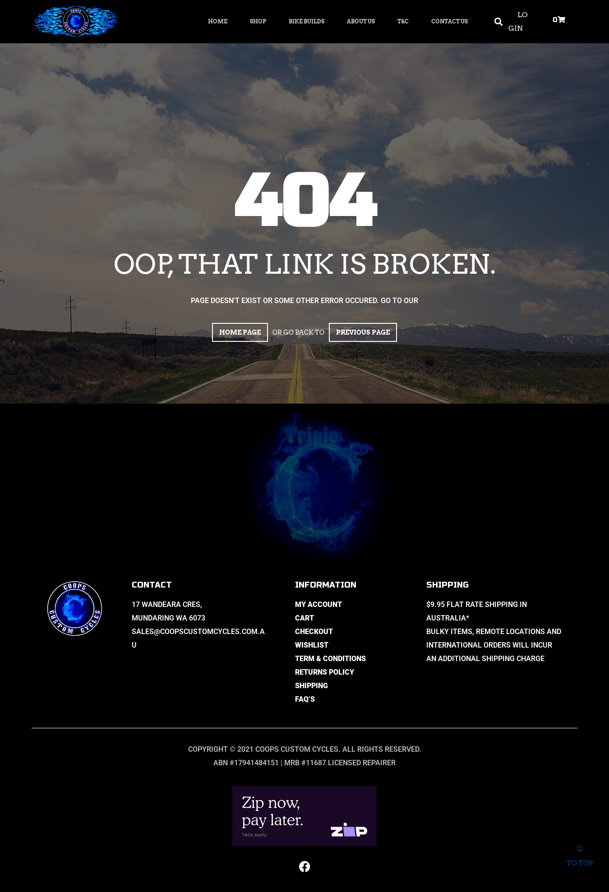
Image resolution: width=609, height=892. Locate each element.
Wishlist (311, 645)
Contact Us (449, 21)
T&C (403, 21)
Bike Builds (306, 21)
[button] (498, 21)
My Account (318, 604)
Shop (258, 21)
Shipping (311, 685)
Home (217, 21)
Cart (304, 618)
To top (579, 857)
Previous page (363, 332)
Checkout (314, 631)
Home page (240, 332)
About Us (361, 21)
